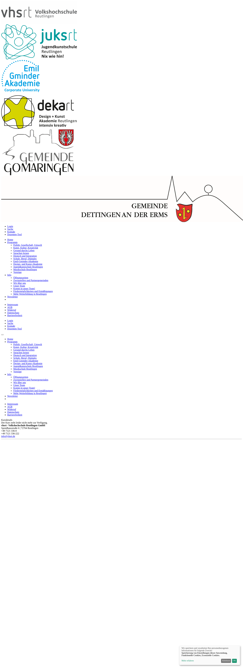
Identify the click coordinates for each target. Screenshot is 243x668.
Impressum (12, 304)
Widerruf (11, 310)
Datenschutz (13, 312)
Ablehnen (226, 661)
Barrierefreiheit (14, 315)
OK (234, 661)
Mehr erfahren (188, 661)
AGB (9, 307)
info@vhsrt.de (8, 436)
